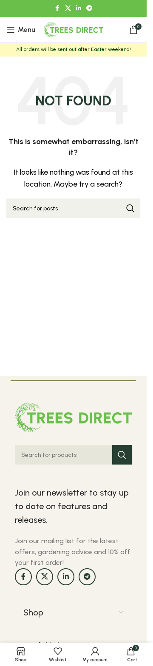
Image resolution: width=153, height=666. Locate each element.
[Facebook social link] (57, 8)
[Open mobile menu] (21, 29)
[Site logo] (73, 29)
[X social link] (68, 8)
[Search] (73, 208)
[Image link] (73, 417)
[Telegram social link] (89, 8)
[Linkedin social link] (79, 8)
